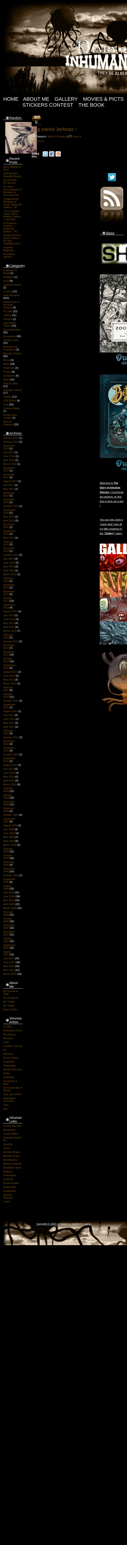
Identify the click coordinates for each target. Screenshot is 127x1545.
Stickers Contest (47, 105)
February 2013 (8, 636)
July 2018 (8, 452)
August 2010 (10, 765)
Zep (5, 1108)
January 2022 (11, 437)
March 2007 (10, 974)
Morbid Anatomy (12, 1163)
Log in (87, 1223)
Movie (6, 360)
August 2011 (10, 711)
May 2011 (8, 722)
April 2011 (9, 726)
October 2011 (11, 700)
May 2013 (8, 623)
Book (6, 280)
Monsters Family (12, 353)
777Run (7, 1026)
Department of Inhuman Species (11, 305)
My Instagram (11, 997)
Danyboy (8, 1053)
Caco (6, 1042)
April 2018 (9, 460)
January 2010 (7, 796)
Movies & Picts (103, 99)
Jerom (6, 1148)
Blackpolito (9, 1129)
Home (10, 99)
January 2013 (11, 641)
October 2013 (7, 599)
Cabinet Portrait (12, 284)
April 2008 (9, 904)
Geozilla (7, 1144)
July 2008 (8, 892)
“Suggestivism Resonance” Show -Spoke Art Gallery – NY (12, 203)
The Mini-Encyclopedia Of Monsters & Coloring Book (12, 190)
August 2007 (7, 953)
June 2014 (9, 562)
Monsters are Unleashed (10, 348)
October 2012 (7, 660)
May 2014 (8, 566)
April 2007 (9, 970)
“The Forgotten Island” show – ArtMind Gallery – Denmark (12, 215)
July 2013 (8, 615)
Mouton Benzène (12, 1069)
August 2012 (10, 671)
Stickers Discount (8, 1196)
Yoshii (6, 1201)
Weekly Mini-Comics (10, 416)
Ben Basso (9, 1034)
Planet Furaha (11, 1183)
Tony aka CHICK (12, 1094)
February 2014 (8, 579)
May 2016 (8, 516)
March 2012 (10, 683)
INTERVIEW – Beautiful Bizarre (12, 175)
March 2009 (10, 844)
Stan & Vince (10, 1009)
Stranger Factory (12, 390)
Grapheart (9, 1061)
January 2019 (11, 441)
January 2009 (7, 856)
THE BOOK (9, 400)
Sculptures (9, 375)
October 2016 (11, 506)
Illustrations (9, 336)
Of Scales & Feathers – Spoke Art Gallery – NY (10, 227)
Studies (7, 396)
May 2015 (8, 537)
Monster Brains (11, 1152)
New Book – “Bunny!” (10, 255)
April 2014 (9, 570)
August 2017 (10, 481)
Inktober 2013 (11, 340)
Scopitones (9, 1191)
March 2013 (10, 630)
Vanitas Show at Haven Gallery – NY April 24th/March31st (12, 239)
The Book (91, 105)
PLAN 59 (8, 1179)
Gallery (66, 99)
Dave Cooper (10, 1057)
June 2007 (9, 962)
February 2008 (8, 913)
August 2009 (10, 825)
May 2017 (8, 489)
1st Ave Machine (12, 1126)
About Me (36, 99)
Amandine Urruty (12, 1030)
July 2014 (8, 558)
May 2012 (8, 679)
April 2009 (9, 841)
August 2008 (7, 887)
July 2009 (8, 829)
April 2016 (9, 520)
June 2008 (9, 896)
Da (4, 1050)
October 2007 (7, 940)
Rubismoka (9, 1187)
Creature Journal (12, 1046)
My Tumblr (9, 1001)
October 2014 (11, 554)
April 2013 (9, 627)
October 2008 (11, 875)
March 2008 (10, 908)
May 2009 (8, 837)
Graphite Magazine (8, 249)
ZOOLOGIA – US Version (10, 181)
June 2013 (9, 619)
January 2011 (11, 737)
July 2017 (8, 485)
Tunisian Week (11, 408)
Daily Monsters (11, 295)
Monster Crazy (11, 1156)
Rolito (6, 1073)
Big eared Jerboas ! (55, 129)
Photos (7, 371)
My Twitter (9, 1005)
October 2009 (11, 814)
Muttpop (7, 1171)
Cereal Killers (10, 1133)
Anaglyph (8, 277)
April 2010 (9, 780)
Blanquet (8, 1038)
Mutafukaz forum (12, 1167)
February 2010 (8, 789)
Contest (7, 291)
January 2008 (7, 920)
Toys (5, 404)
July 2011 (8, 715)
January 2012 (7, 695)
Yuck (6, 1104)
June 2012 (9, 675)
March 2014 (10, 574)
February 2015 (8, 543)
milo (73, 1223)
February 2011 (8, 732)
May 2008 (8, 900)
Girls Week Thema (9, 324)
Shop (6, 379)
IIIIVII (79, 1223)
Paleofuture (9, 1175)
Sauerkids (8, 1077)
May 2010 (8, 776)
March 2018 (10, 464)
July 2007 (8, 958)
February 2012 (8, 688)
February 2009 (8, 850)
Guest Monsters (12, 329)
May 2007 (8, 966)
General (7, 319)
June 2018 (9, 456)
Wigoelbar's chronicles (9, 1099)
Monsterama (10, 1159)
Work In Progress (8, 423)
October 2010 (11, 754)
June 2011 (9, 719)
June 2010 (9, 772)
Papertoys (9, 367)
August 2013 (10, 611)
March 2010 (10, 784)
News (6, 364)
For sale (7, 311)
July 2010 (8, 768)
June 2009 (9, 833)
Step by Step (10, 383)
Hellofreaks (9, 1065)
